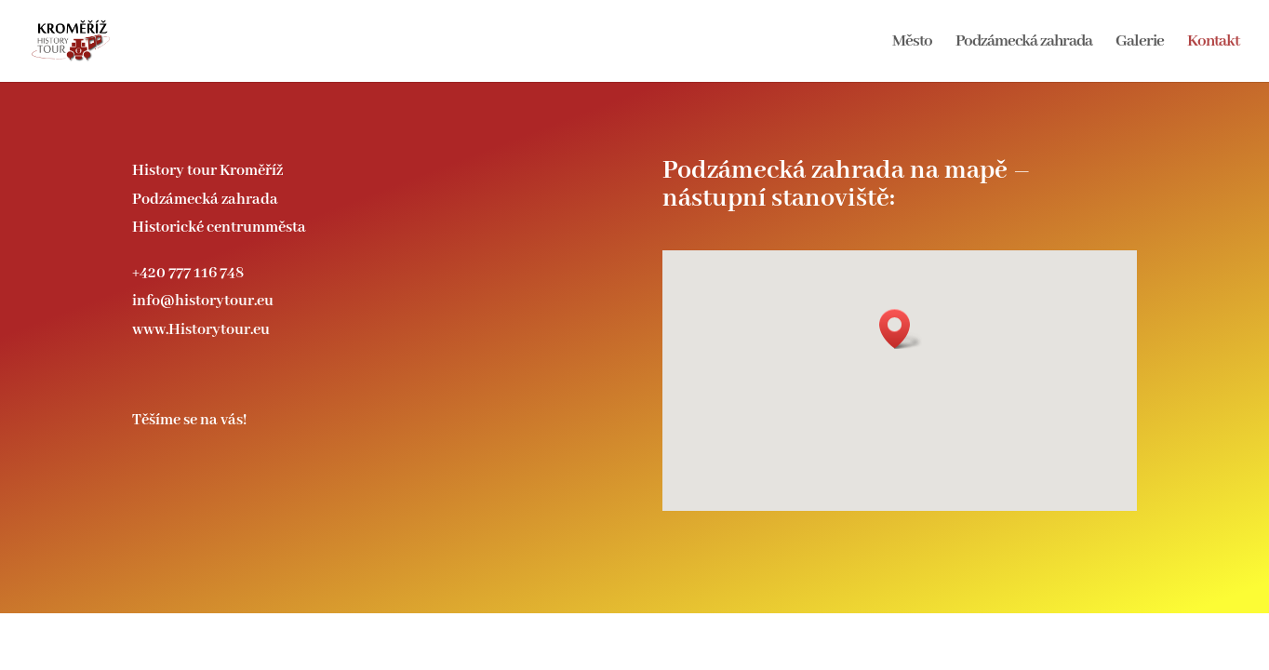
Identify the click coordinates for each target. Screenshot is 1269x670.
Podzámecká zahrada (1023, 42)
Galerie (1139, 42)
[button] (900, 329)
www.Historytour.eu (201, 330)
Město (912, 42)
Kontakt (1213, 42)
